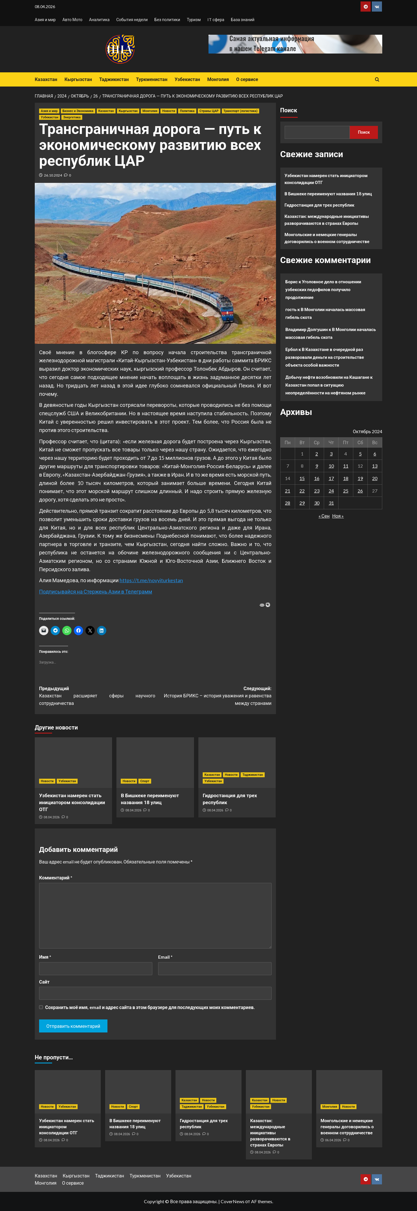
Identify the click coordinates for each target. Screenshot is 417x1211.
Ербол (292, 349)
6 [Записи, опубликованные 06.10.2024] (375, 453)
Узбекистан (187, 79)
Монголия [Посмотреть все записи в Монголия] (149, 111)
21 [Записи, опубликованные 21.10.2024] (287, 490)
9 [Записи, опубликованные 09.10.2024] (316, 465)
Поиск (288, 110)
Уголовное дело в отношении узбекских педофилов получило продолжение (323, 289)
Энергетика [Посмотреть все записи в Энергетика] (72, 117)
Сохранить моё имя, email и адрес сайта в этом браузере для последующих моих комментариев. (150, 1007)
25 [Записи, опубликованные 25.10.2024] (345, 490)
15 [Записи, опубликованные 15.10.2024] (302, 478)
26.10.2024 (53, 175)
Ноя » (338, 516)
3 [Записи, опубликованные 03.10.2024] (331, 453)
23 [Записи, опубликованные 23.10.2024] (316, 490)
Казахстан (46, 79)
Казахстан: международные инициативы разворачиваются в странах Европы (327, 220)
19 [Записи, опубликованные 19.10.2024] (360, 478)
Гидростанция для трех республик (319, 204)
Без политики (167, 19)
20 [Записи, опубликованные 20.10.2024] (374, 478)
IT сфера (215, 19)
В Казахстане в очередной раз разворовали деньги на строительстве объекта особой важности (325, 357)
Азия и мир (45, 19)
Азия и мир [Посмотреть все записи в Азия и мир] (49, 111)
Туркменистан (151, 79)
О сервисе (247, 79)
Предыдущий (97, 696)
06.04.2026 (333, 1140)
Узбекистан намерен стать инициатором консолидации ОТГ (72, 802)
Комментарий (55, 877)
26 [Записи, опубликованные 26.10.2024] (360, 490)
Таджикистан (114, 79)
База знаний (242, 19)
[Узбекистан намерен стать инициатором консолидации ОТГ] (73, 762)
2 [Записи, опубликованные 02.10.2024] (316, 453)
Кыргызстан (78, 79)
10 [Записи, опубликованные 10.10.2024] (331, 465)
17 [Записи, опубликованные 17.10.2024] (331, 478)
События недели (132, 19)
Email (165, 957)
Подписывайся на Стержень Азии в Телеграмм (95, 591)
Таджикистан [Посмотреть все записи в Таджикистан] (252, 775)
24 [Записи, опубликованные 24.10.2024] (331, 490)
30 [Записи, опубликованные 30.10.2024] (316, 503)
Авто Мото (72, 19)
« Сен (324, 516)
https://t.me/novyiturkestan (151, 580)
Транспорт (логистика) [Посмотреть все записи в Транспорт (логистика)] (241, 111)
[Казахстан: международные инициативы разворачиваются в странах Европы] (279, 1091)
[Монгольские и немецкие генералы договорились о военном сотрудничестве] (349, 1091)
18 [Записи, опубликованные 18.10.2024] (345, 478)
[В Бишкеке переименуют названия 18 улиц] (155, 762)
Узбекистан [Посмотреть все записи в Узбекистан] (49, 117)
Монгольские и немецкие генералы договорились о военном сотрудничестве (327, 238)
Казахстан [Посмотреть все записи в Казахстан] (106, 111)
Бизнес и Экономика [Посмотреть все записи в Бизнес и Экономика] (78, 111)
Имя (45, 957)
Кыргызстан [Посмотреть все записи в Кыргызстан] (128, 111)
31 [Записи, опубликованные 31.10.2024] (331, 503)
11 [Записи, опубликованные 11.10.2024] (345, 465)
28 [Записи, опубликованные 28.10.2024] (287, 503)
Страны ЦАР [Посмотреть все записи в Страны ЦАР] (209, 111)
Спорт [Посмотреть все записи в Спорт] (144, 781)
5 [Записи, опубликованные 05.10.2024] (360, 453)
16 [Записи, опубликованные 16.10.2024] (316, 478)
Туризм (194, 19)
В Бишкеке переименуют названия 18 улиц (328, 193)
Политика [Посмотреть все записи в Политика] (187, 111)
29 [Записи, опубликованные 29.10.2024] (302, 503)
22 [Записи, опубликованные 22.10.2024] (302, 490)
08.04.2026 (52, 817)
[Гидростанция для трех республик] (237, 762)
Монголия (218, 79)
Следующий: (213, 696)
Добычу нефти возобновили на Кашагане (328, 377)
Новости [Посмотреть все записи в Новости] (168, 111)
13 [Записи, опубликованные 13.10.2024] (374, 465)
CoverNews (232, 1201)
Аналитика (99, 19)
